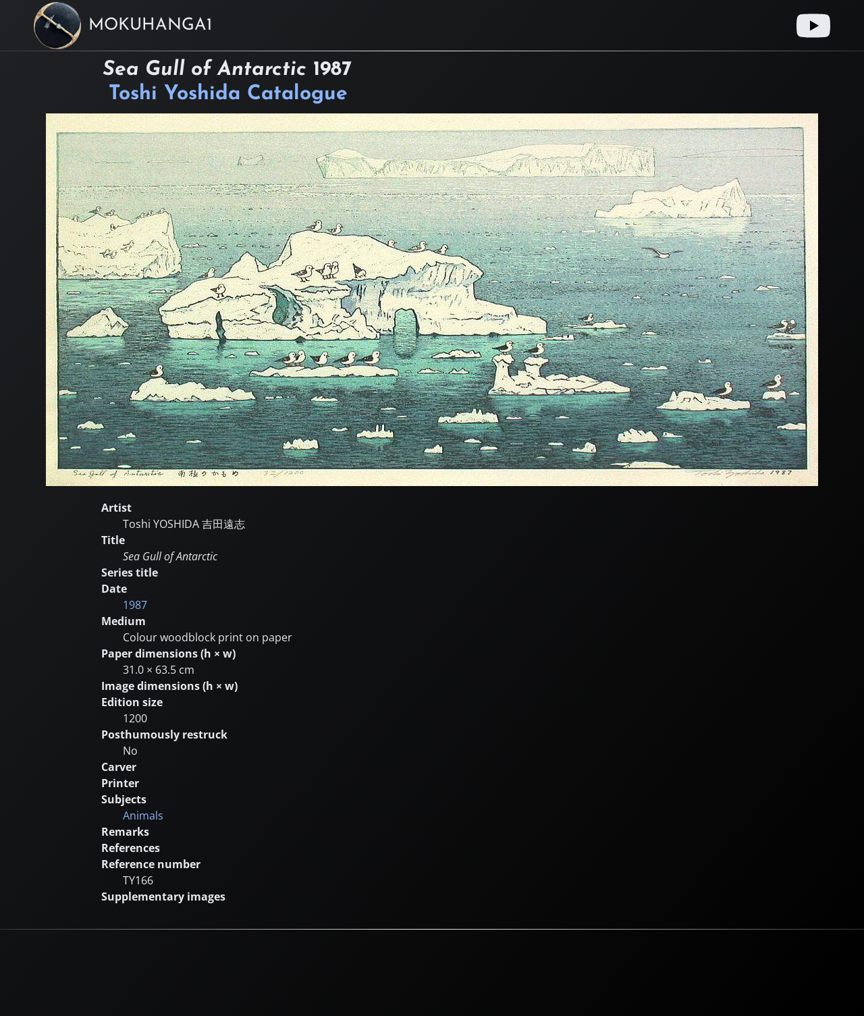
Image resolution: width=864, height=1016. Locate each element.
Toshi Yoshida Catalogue (228, 94)
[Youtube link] (813, 26)
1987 (135, 604)
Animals (143, 815)
